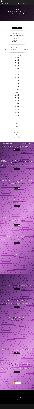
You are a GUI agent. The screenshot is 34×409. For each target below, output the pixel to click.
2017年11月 (17, 91)
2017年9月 (17, 94)
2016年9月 (17, 112)
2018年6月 (17, 80)
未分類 (17, 126)
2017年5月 (17, 100)
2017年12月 (17, 89)
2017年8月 (17, 95)
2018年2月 (17, 86)
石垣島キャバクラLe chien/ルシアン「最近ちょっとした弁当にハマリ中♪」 (15, 49)
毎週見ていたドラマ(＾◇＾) (17, 40)
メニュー (6, 3)
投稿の (17, 136)
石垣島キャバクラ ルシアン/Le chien (17, 12)
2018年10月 (17, 74)
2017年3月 (17, 103)
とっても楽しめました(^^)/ (17, 37)
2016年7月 (17, 115)
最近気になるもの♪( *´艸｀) (17, 38)
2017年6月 (17, 98)
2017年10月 (17, 92)
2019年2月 (17, 68)
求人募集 (18, 3)
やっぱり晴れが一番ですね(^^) (17, 41)
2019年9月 (17, 57)
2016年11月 (17, 109)
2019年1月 (17, 69)
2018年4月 (17, 83)
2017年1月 (17, 106)
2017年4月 (17, 101)
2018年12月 (17, 71)
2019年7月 (17, 60)
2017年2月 (17, 104)
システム (10, 3)
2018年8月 (17, 77)
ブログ (15, 3)
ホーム (3, 3)
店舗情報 (23, 3)
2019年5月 (17, 63)
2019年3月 (17, 66)
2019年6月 (17, 62)
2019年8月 (17, 59)
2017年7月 (17, 97)
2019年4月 (17, 65)
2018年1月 (17, 88)
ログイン (17, 134)
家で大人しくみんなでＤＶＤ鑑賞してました (17, 35)
